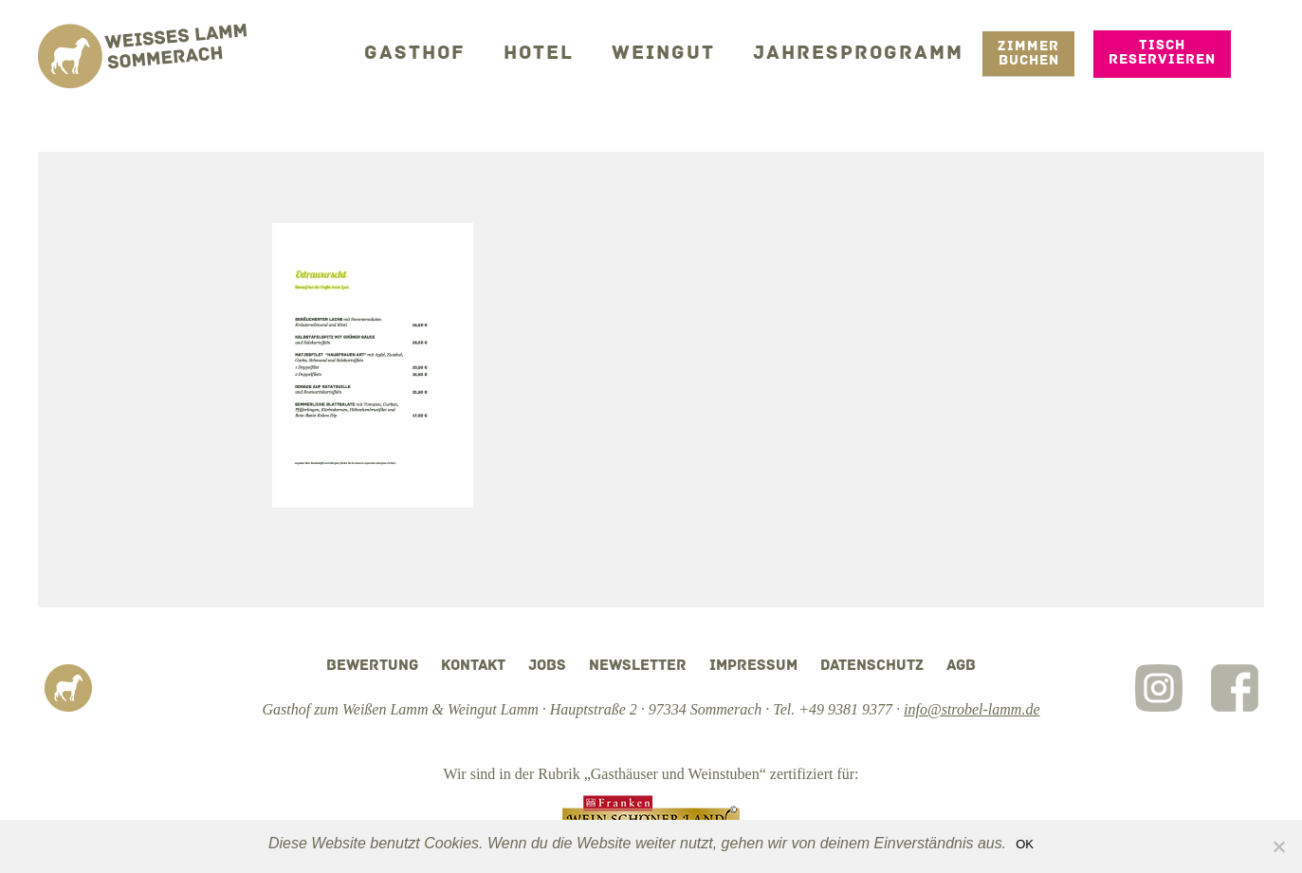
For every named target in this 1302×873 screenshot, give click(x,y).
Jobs (547, 666)
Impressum (753, 666)
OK (1025, 844)
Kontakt (473, 666)
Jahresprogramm (866, 52)
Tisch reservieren (1162, 51)
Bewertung (372, 666)
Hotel (565, 52)
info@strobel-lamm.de (971, 709)
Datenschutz (872, 666)
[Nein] (1278, 846)
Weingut (683, 52)
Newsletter (638, 666)
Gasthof (449, 52)
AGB (961, 666)
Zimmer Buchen (1028, 52)
